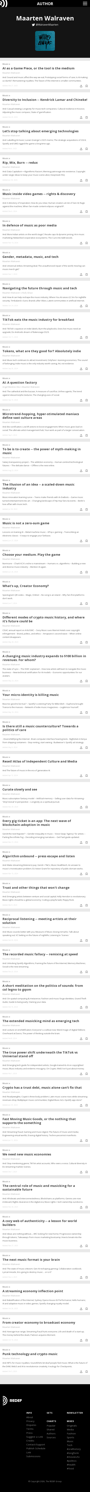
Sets (50, 1412)
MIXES (70, 1421)
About (29, 1417)
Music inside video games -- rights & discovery (38, 194)
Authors (51, 1433)
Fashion (71, 1433)
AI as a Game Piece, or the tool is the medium (38, 68)
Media (70, 1429)
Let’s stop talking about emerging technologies (40, 131)
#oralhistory (74, 1449)
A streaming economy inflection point (32, 1291)
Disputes (31, 1425)
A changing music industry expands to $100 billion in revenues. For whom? (44, 658)
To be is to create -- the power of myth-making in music (41, 451)
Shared (51, 1429)
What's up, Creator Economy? (25, 586)
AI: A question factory (19, 382)
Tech (69, 1445)
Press (29, 1432)
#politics (72, 1460)
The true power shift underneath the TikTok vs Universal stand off (40, 1054)
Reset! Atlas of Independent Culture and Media (39, 761)
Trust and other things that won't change (36, 887)
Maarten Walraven (11, 72)
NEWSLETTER (75, 1412)
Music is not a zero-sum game (25, 523)
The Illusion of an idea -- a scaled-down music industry (38, 486)
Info (29, 1412)
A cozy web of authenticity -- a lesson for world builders (39, 1223)
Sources (51, 1437)
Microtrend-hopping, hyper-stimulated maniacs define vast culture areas (40, 416)
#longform (73, 1453)
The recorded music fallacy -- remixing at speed (40, 954)
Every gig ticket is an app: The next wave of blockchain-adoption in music (36, 823)
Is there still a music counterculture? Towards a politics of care (40, 728)
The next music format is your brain (31, 1260)
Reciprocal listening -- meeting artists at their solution (39, 921)
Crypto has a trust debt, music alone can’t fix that (42, 1087)
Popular (51, 1425)
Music (70, 1441)
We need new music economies (26, 1154)
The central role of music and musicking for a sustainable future (38, 1188)
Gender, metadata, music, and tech (30, 257)
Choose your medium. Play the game (31, 554)
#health (71, 1464)
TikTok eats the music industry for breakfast (38, 320)
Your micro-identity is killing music (30, 695)
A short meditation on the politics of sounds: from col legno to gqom (42, 988)
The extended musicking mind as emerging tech (40, 1021)
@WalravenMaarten (47, 24)
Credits (30, 1440)
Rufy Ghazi (27, 292)
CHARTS (51, 1421)
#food (70, 1468)
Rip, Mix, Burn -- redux (20, 162)
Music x (6, 64)
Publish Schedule (35, 1448)
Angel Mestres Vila (11, 387)
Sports (70, 1437)
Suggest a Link (34, 1436)
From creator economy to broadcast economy (38, 1322)
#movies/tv (73, 1456)
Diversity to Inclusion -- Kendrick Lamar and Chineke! (44, 100)
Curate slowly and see (19, 789)
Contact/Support (35, 1444)
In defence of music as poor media (29, 225)
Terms (30, 1428)
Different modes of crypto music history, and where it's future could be (43, 619)
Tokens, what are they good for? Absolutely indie (41, 351)
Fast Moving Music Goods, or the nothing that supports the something (39, 1121)
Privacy (30, 1421)
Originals (72, 1425)
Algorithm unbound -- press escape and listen (38, 856)
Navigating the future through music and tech (39, 288)
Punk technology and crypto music (29, 1354)
